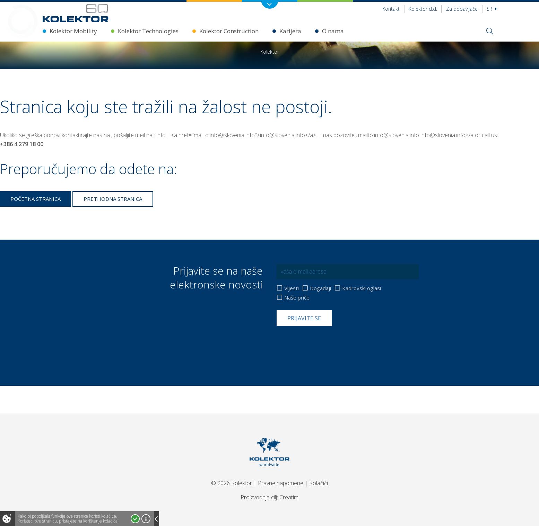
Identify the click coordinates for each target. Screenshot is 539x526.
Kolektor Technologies (148, 31)
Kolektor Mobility (73, 31)
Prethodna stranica (113, 198)
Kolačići (318, 483)
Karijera (290, 31)
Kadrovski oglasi (361, 288)
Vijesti (291, 288)
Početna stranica (35, 198)
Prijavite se (304, 318)
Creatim (288, 497)
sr (492, 9)
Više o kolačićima (145, 518)
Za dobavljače (462, 9)
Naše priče (297, 297)
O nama (333, 31)
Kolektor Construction (229, 31)
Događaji (320, 288)
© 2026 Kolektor (231, 483)
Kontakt (391, 9)
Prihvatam (135, 518)
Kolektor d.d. (423, 9)
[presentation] (329, 342)
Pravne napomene (280, 483)
